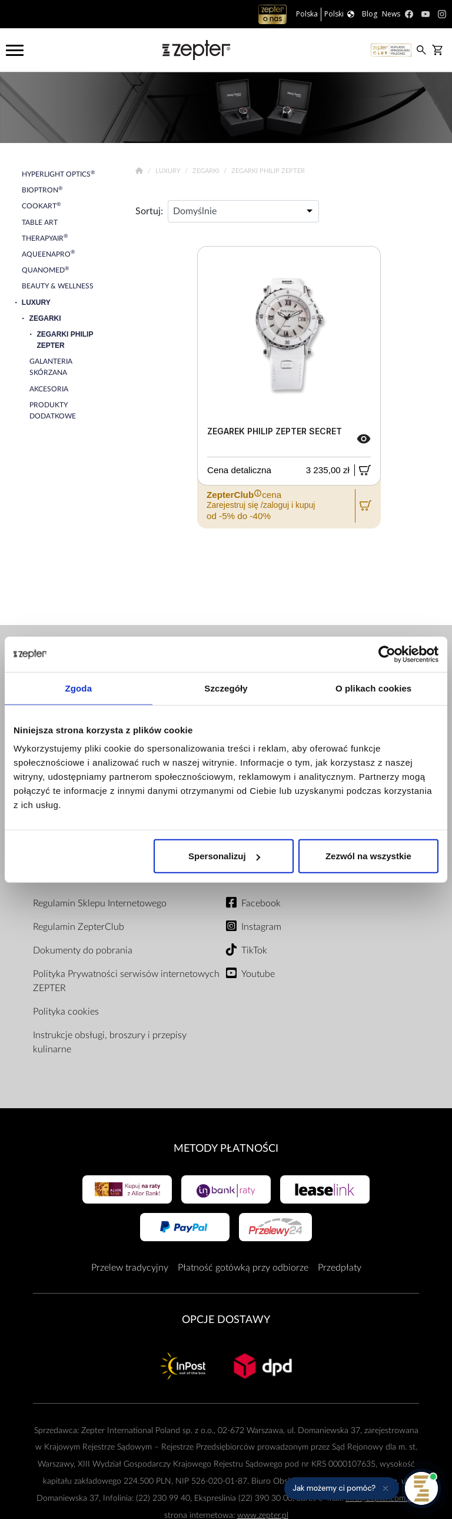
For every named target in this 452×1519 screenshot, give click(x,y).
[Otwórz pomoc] (421, 1488)
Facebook (261, 903)
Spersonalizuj (224, 856)
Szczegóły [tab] (225, 688)
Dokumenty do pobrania (82, 950)
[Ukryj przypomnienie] (385, 1488)
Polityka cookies (66, 1011)
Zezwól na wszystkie (368, 856)
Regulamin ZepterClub (78, 927)
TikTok (254, 950)
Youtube (258, 974)
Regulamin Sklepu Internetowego (100, 903)
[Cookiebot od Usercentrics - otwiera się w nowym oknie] (386, 654)
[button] (341, 1488)
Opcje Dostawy (226, 1320)
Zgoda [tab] (78, 688)
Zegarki (206, 171)
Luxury (168, 171)
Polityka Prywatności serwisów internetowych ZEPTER (126, 981)
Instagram (261, 927)
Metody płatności (226, 1149)
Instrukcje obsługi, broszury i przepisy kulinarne (110, 1042)
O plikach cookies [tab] (373, 688)
